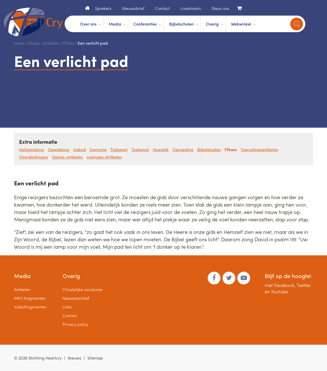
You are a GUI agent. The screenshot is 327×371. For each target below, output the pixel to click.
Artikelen (51, 43)
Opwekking (58, 149)
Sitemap (95, 358)
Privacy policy (75, 324)
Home (87, 8)
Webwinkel (241, 24)
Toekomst (140, 149)
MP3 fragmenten (30, 298)
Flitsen (69, 43)
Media (115, 24)
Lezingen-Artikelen (104, 157)
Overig (212, 24)
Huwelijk (161, 149)
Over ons (88, 24)
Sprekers (103, 8)
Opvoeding (182, 149)
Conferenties (145, 24)
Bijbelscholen (181, 24)
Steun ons (220, 8)
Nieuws (74, 358)
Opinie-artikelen (67, 157)
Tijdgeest (118, 149)
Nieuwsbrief (133, 8)
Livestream (190, 8)
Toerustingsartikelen (259, 149)
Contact (162, 8)
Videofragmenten (30, 307)
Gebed (79, 149)
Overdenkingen (33, 157)
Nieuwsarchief (76, 298)
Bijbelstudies (209, 149)
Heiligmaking (31, 149)
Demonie (98, 149)
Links (67, 307)
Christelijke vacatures (82, 289)
